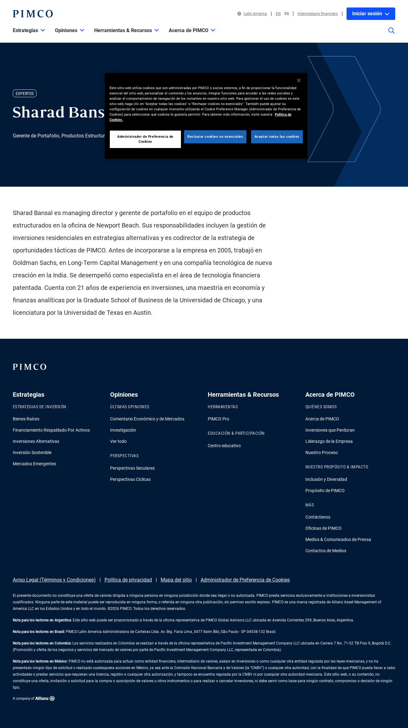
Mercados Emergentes (34, 463)
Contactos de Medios (325, 550)
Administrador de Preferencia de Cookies (245, 580)
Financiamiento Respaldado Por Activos (51, 430)
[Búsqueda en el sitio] (391, 34)
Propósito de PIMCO (325, 490)
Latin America (252, 14)
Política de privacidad (128, 580)
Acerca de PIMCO (322, 418)
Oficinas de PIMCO (323, 528)
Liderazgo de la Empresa (329, 441)
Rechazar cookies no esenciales (215, 136)
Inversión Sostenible (32, 452)
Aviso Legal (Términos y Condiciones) (54, 580)
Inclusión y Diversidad (326, 479)
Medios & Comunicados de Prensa (338, 539)
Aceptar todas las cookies (277, 136)
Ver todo (118, 441)
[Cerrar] (299, 80)
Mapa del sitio (176, 580)
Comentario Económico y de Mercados (147, 418)
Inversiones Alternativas (36, 441)
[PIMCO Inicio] (33, 13)
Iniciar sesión (371, 14)
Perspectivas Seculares (132, 468)
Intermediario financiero (318, 14)
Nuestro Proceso (321, 452)
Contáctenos (317, 517)
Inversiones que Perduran (330, 430)
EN (278, 14)
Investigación (123, 430)
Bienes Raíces (26, 418)
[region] (206, 116)
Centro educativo (224, 445)
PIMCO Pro (218, 418)
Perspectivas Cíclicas (130, 479)
